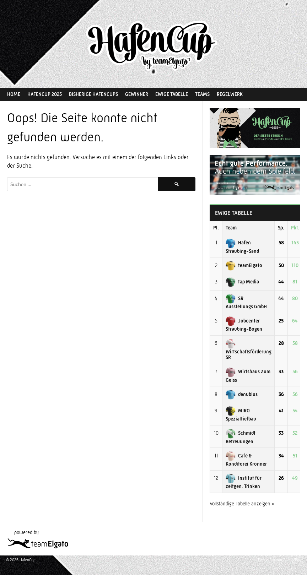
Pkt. (295, 227)
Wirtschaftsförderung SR (248, 350)
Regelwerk (230, 94)
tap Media (242, 281)
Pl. (216, 227)
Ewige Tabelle (171, 94)
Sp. (281, 227)
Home (13, 94)
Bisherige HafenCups (93, 94)
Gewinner (136, 94)
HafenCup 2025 (44, 94)
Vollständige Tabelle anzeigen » (242, 503)
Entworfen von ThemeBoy (279, 560)
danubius (242, 394)
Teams (202, 94)
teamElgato (244, 265)
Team (231, 227)
